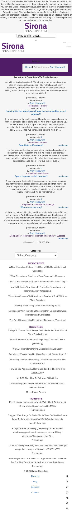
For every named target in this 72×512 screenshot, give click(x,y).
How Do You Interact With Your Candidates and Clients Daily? (37, 281)
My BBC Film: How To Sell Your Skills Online (37, 378)
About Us (35, 476)
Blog (35, 481)
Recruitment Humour (37, 106)
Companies (31, 173)
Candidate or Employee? (31, 145)
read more (63, 145)
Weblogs (50, 204)
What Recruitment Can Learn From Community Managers (38, 276)
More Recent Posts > (36, 392)
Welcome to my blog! (31, 207)
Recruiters (44, 173)
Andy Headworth (57, 67)
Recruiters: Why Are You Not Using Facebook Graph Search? (37, 354)
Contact (35, 492)
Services (35, 487)
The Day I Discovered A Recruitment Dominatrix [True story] (37, 320)
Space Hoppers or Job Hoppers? (31, 176)
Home (28, 67)
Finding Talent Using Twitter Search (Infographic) (37, 305)
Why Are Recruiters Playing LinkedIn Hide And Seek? (37, 349)
